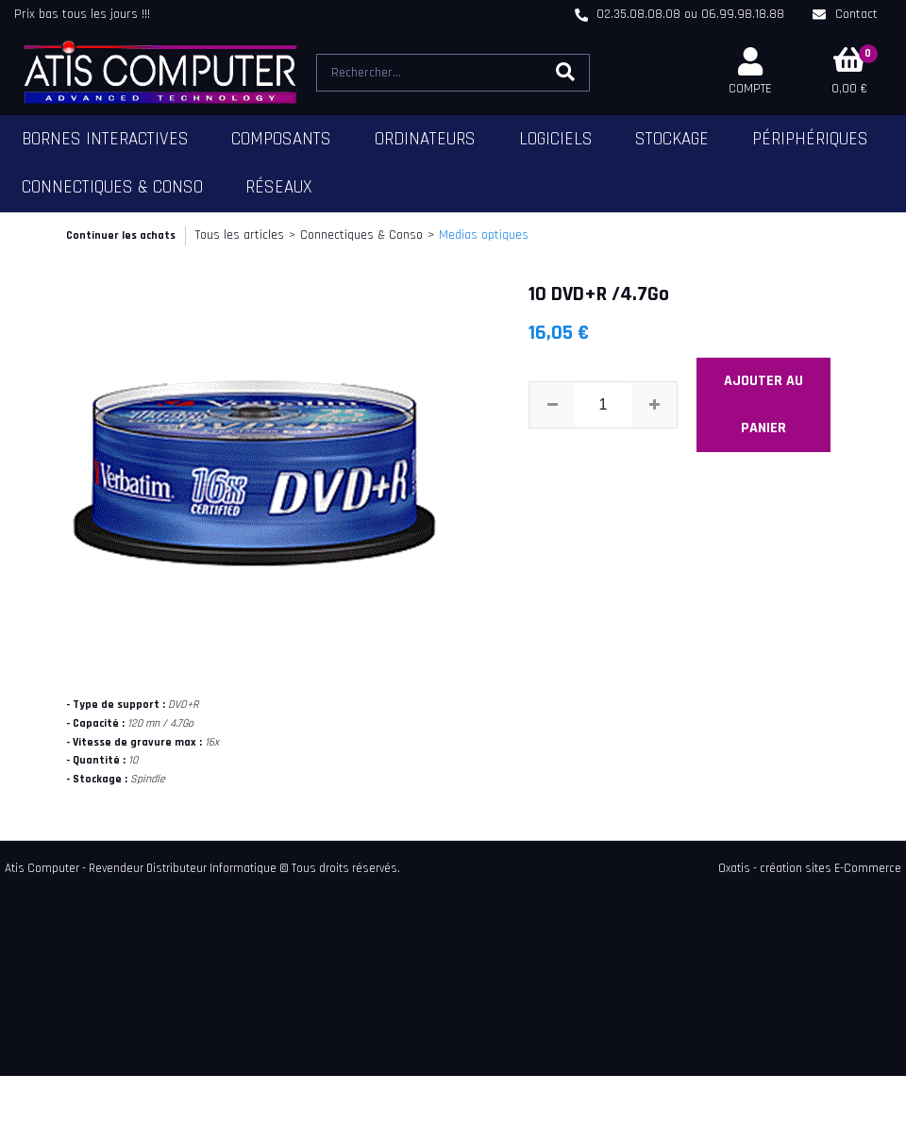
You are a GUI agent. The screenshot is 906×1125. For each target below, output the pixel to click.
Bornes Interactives (105, 139)
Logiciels (556, 139)
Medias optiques (483, 235)
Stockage (672, 139)
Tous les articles (239, 235)
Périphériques (810, 139)
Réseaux (278, 187)
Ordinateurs (425, 139)
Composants (281, 139)
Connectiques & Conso (112, 187)
